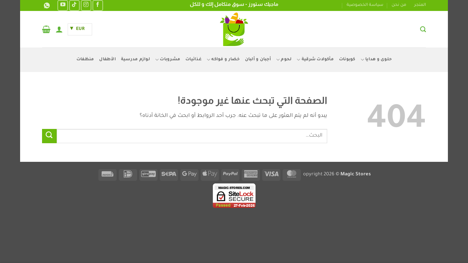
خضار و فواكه (223, 59)
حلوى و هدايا (376, 59)
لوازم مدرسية (135, 59)
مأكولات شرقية (315, 59)
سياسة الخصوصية (365, 5)
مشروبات (167, 59)
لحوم (283, 59)
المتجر (420, 5)
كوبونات (347, 59)
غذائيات (193, 59)
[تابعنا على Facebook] (98, 5)
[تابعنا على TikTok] (74, 5)
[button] (423, 29)
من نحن (399, 5)
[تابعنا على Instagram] (86, 5)
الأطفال (107, 59)
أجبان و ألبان (258, 59)
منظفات (85, 59)
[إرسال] (49, 136)
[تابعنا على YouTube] (62, 5)
